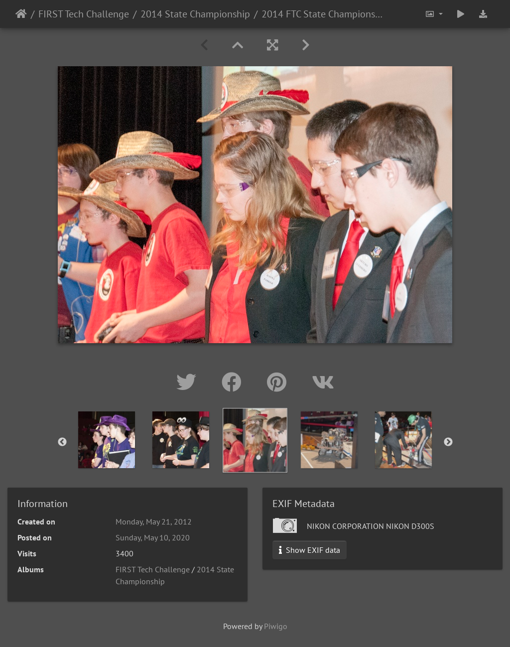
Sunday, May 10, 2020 (153, 537)
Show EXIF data (309, 550)
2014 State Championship (195, 13)
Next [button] (448, 442)
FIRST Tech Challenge (83, 13)
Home (21, 13)
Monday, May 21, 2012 (154, 521)
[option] (255, 440)
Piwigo (275, 626)
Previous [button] (62, 442)
